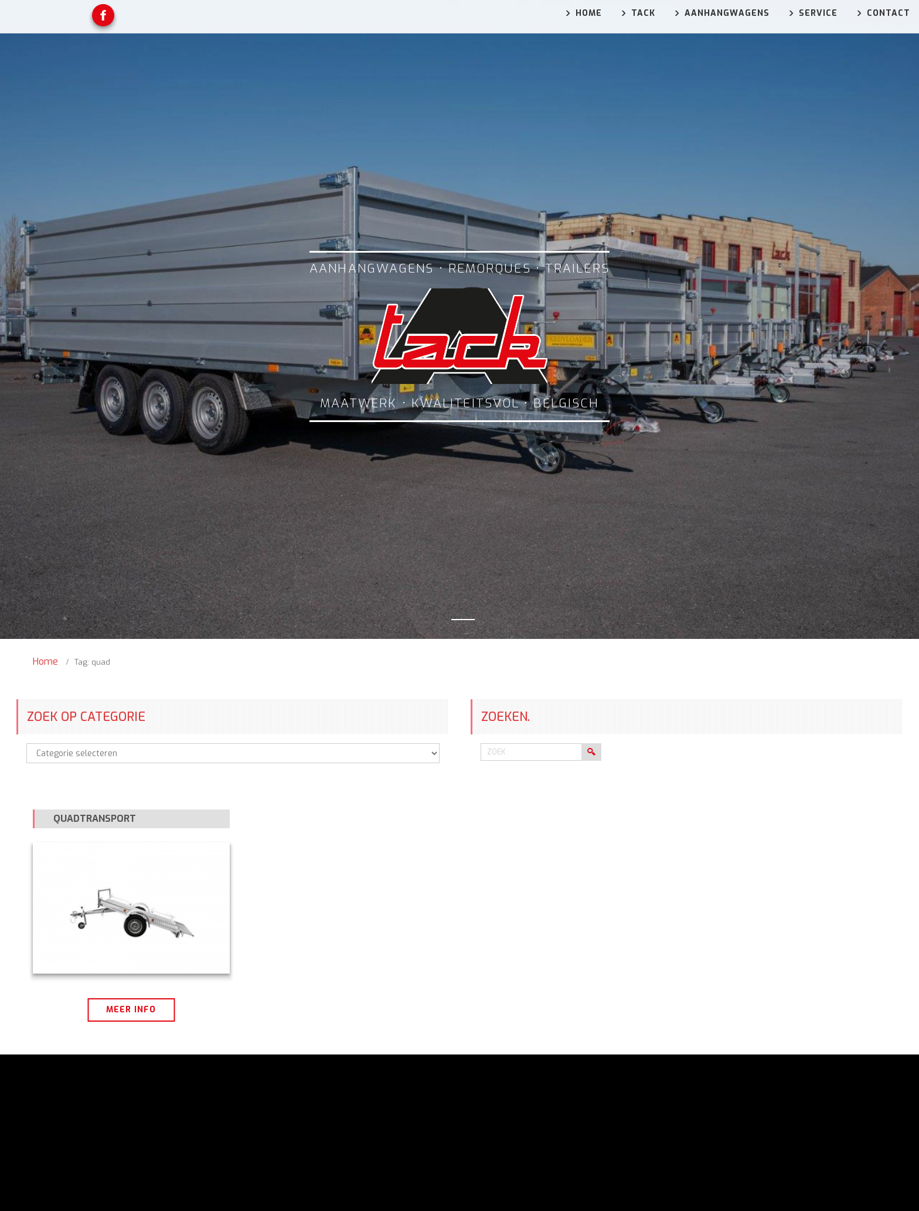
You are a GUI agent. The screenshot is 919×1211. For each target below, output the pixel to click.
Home (45, 661)
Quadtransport (94, 818)
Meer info (131, 1009)
